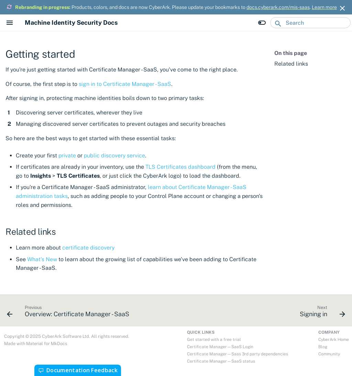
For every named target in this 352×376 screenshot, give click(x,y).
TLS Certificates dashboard (180, 167)
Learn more (324, 7)
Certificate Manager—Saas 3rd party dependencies (237, 354)
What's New (42, 259)
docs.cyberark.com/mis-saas (278, 7)
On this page (290, 53)
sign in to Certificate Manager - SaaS (125, 84)
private (67, 155)
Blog (322, 346)
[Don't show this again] (342, 8)
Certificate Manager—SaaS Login (220, 346)
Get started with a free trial (214, 339)
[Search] (310, 23)
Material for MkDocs (46, 343)
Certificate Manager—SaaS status (221, 361)
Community (329, 354)
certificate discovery (88, 247)
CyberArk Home (333, 339)
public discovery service (114, 155)
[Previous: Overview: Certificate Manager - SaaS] (69, 312)
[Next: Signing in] (321, 312)
